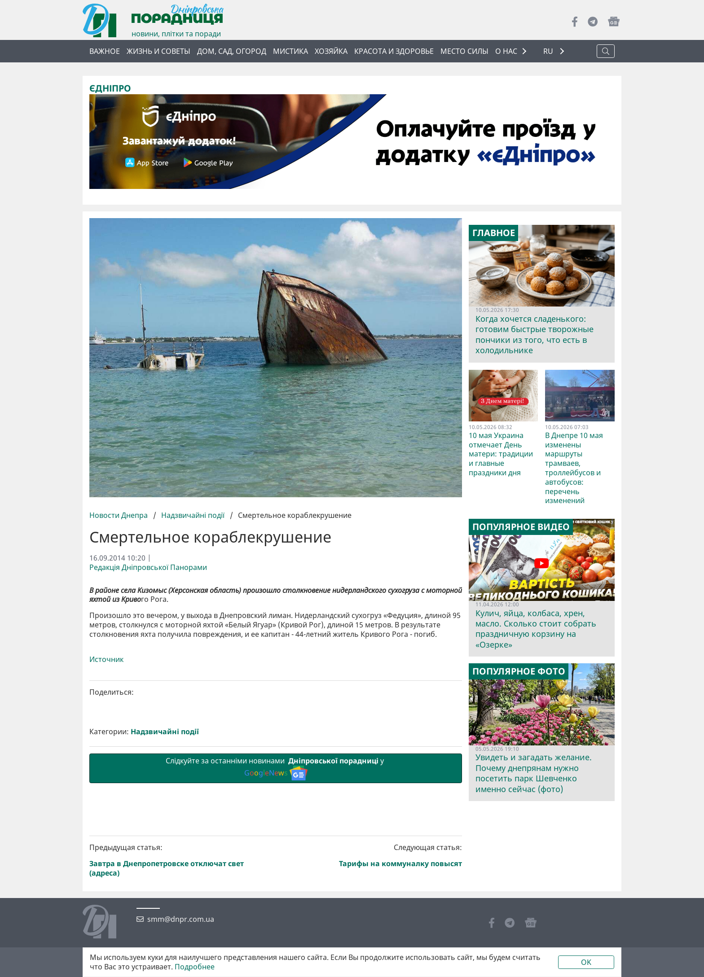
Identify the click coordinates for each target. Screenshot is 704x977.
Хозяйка (331, 51)
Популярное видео (521, 527)
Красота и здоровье (394, 51)
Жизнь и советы (158, 51)
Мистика (290, 51)
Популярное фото (518, 671)
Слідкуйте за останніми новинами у (276, 919)
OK (586, 962)
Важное (104, 51)
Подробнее (195, 967)
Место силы (464, 51)
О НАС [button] (506, 51)
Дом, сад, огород (231, 51)
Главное (493, 233)
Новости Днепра (119, 515)
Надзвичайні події (192, 515)
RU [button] (549, 51)
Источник (106, 815)
